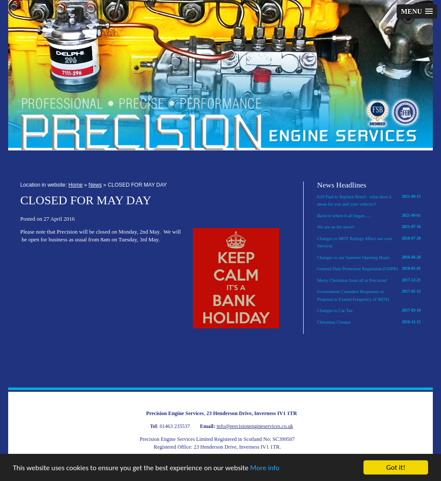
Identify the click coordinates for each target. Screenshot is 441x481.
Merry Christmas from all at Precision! (369, 280)
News (95, 185)
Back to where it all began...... (369, 216)
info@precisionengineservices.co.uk (255, 426)
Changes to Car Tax (369, 311)
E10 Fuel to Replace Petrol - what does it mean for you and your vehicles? (369, 200)
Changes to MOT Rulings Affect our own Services (369, 242)
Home (75, 185)
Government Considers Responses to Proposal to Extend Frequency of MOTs (369, 295)
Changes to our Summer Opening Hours (369, 258)
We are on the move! (369, 227)
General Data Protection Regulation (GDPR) (369, 269)
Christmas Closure (369, 322)
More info (265, 468)
